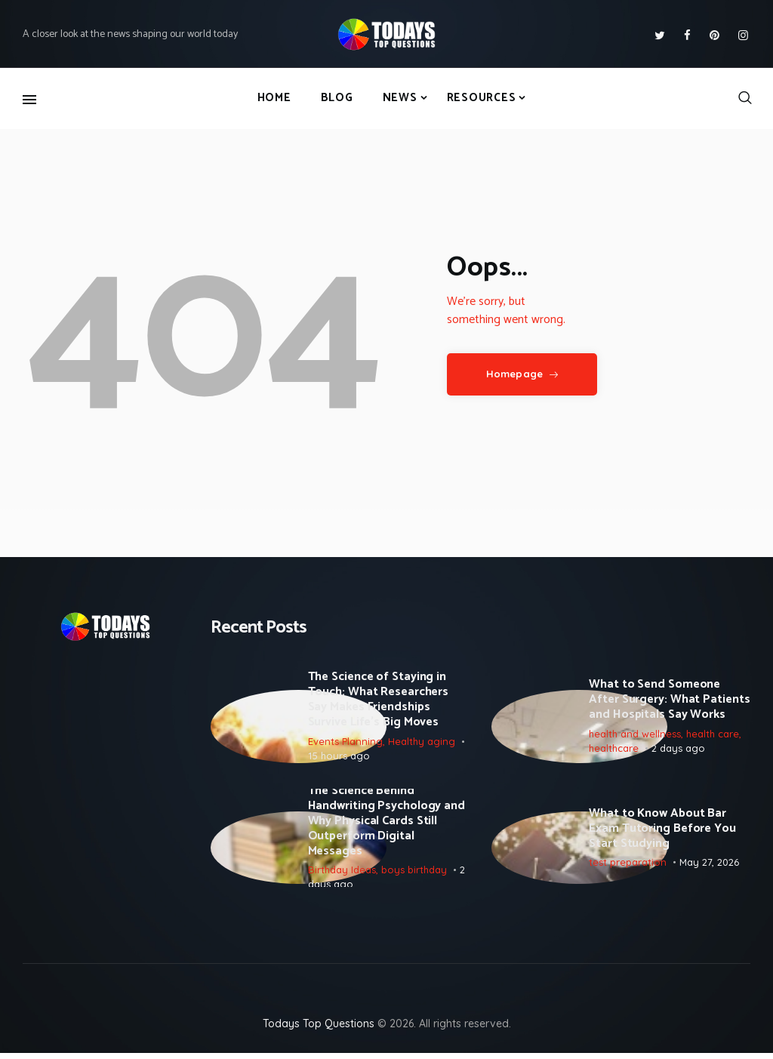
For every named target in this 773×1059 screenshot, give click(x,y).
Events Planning (345, 742)
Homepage (514, 374)
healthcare (614, 749)
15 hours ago (339, 757)
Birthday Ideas (342, 873)
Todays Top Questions (318, 1029)
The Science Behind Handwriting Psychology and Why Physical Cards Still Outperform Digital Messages (386, 825)
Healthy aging (421, 742)
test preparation (628, 866)
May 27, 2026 (709, 866)
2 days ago (678, 749)
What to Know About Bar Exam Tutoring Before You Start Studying (662, 832)
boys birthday (414, 873)
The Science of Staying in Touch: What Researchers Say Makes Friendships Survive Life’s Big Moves (378, 701)
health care (712, 734)
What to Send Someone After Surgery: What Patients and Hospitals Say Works (669, 701)
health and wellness (635, 734)
